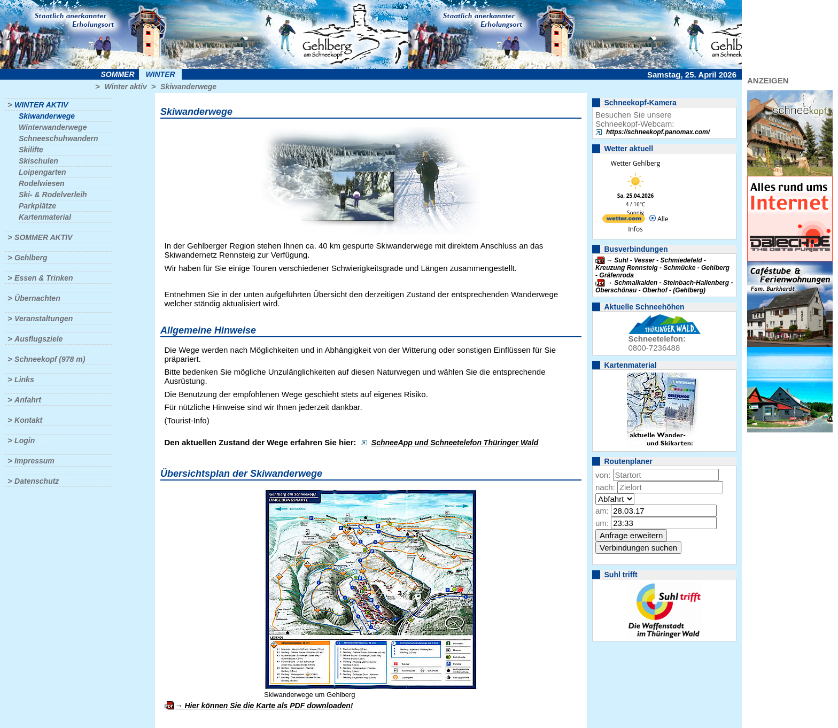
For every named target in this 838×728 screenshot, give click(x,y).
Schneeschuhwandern (58, 138)
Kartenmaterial (45, 217)
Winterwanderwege (53, 127)
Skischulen (38, 161)
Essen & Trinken (43, 278)
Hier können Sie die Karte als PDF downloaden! (268, 705)
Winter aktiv (125, 86)
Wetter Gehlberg (635, 163)
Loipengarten (42, 172)
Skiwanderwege (188, 86)
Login (24, 440)
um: (602, 523)
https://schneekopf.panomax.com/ (658, 132)
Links (24, 379)
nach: (605, 487)
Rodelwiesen (42, 183)
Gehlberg (30, 257)
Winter (160, 74)
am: (602, 510)
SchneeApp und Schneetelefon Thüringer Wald (454, 442)
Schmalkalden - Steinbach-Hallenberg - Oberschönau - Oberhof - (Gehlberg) (664, 286)
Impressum (34, 460)
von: (602, 474)
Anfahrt (27, 400)
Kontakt (28, 420)
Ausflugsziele (38, 339)
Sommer (118, 74)
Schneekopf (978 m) (49, 359)
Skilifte (31, 149)
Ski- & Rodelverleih (53, 194)
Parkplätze (37, 206)
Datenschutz (36, 481)
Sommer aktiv (43, 237)
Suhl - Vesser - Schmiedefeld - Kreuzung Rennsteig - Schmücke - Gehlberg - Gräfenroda (662, 268)
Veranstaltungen (43, 318)
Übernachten (37, 298)
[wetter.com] (623, 220)
